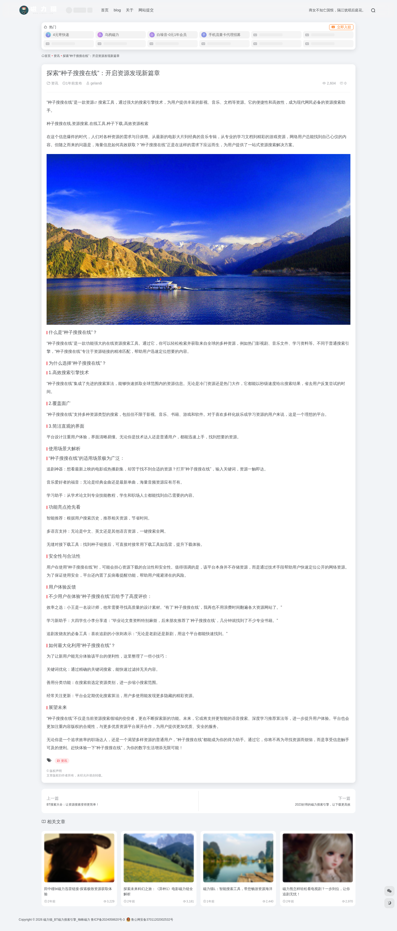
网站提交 (146, 10)
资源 (90, 102)
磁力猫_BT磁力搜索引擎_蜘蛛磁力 (66, 919)
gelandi (94, 83)
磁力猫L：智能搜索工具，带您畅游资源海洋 (237, 889)
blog (117, 10)
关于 (129, 10)
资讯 (57, 56)
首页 (105, 10)
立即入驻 (341, 27)
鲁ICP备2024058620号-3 (108, 919)
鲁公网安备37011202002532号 (149, 919)
